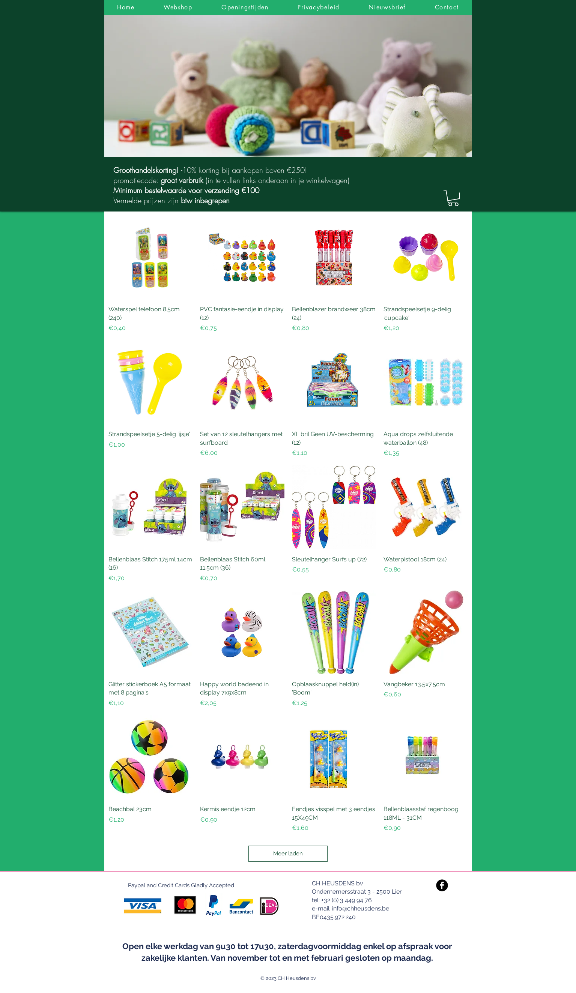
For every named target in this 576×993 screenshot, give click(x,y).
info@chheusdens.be (360, 908)
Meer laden (288, 853)
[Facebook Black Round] (442, 885)
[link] (453, 198)
